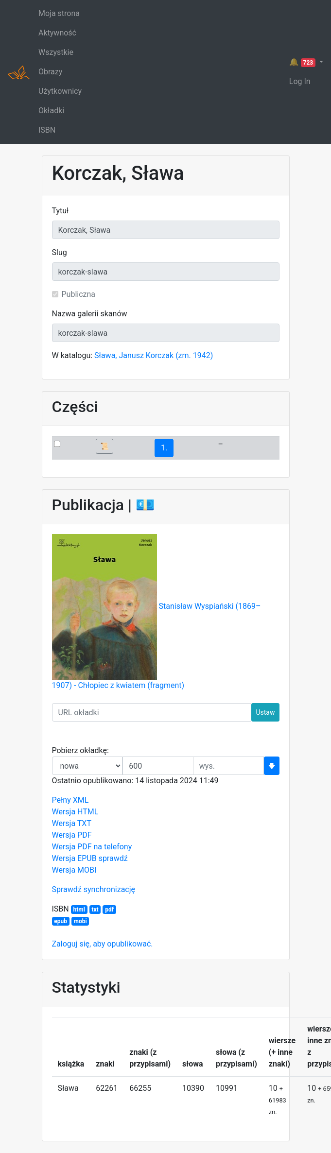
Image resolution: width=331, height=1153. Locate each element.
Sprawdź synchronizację (94, 889)
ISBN (46, 130)
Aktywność (57, 32)
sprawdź (113, 858)
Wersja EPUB (74, 858)
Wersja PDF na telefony (92, 846)
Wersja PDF (72, 835)
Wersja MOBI (74, 870)
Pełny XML (70, 800)
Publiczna (79, 294)
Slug (59, 252)
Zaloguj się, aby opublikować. (102, 943)
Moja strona (59, 13)
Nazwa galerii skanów (89, 313)
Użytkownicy (60, 91)
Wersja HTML (75, 811)
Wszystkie (55, 52)
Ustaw (265, 712)
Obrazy (50, 71)
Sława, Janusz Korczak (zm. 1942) (153, 355)
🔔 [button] (303, 62)
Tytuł (60, 210)
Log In (300, 81)
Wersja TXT (71, 823)
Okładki (51, 110)
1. (164, 447)
